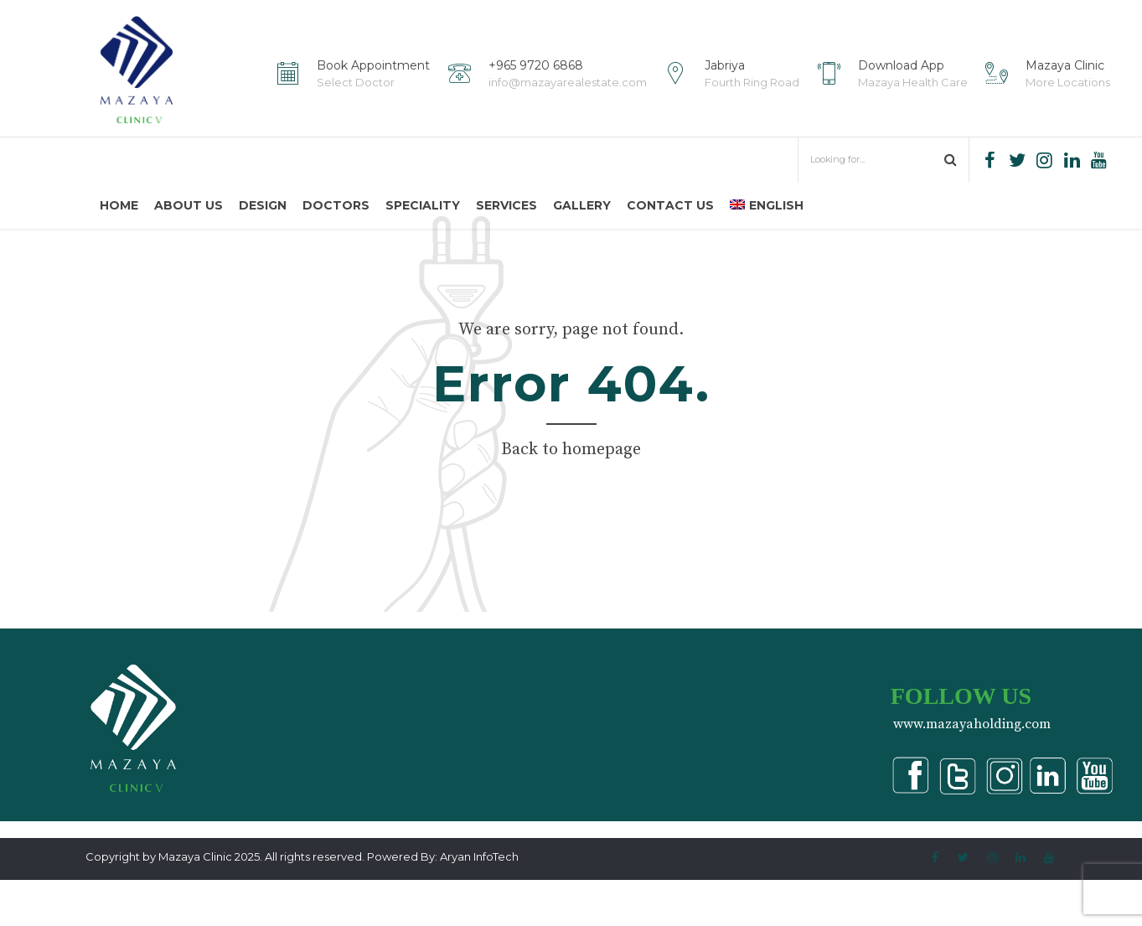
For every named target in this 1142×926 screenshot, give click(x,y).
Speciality (422, 205)
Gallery (582, 205)
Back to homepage (571, 495)
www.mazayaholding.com (972, 770)
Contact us (670, 205)
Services (506, 205)
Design (263, 205)
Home (119, 205)
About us (188, 205)
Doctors (335, 205)
